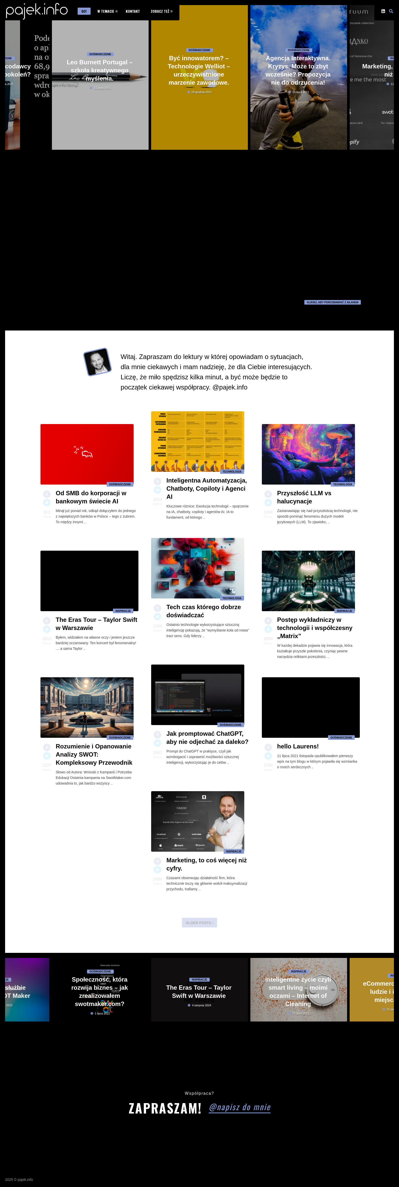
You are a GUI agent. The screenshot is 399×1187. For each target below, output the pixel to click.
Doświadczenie (100, 74)
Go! (84, 11)
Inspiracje (123, 614)
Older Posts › (199, 923)
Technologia (232, 474)
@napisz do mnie (239, 1107)
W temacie (105, 11)
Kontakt (133, 11)
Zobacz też (160, 11)
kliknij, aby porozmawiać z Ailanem (332, 302)
